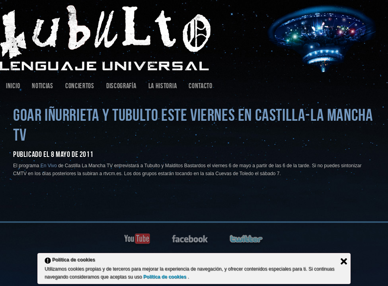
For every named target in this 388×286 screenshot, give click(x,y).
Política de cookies (165, 277)
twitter (247, 238)
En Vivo (49, 165)
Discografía (121, 87)
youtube (138, 238)
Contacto (201, 87)
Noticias (42, 87)
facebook (191, 238)
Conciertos (79, 87)
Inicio (13, 87)
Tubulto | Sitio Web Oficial (194, 36)
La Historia (162, 87)
